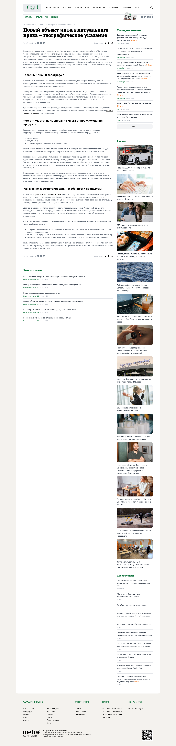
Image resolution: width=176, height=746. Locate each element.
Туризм (50, 714)
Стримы (28, 17)
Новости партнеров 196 (66, 24)
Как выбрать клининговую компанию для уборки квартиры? (49, 309)
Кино (118, 43)
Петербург (67, 7)
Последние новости (129, 30)
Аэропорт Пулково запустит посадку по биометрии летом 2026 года (134, 380)
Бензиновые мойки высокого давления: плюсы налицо (47, 318)
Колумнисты (80, 714)
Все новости (52, 7)
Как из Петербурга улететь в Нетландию (134, 103)
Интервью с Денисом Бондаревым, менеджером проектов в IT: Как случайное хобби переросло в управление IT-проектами (132, 469)
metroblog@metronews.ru (82, 734)
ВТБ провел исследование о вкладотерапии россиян (129, 409)
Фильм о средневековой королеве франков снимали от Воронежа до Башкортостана (132, 38)
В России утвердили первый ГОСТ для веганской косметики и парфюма (133, 437)
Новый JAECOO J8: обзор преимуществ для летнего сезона (133, 169)
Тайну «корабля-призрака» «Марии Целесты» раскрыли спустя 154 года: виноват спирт (133, 288)
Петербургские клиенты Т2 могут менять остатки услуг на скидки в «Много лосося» (134, 256)
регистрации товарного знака (48, 194)
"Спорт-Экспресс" (57, 736)
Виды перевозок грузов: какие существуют (41, 293)
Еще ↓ (136, 7)
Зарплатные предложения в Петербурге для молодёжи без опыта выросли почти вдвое (134, 319)
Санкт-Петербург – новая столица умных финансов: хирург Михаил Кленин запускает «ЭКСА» (133, 583)
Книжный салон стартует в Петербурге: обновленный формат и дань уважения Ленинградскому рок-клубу (134, 76)
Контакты (105, 717)
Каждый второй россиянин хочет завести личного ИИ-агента (135, 197)
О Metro (126, 7)
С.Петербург (121, 68)
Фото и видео (52, 708)
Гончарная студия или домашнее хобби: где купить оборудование (52, 284)
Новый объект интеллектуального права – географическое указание (53, 301)
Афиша (26, 720)
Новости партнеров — (48, 24)
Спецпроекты (42, 17)
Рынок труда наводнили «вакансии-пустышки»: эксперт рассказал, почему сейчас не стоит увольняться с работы (134, 90)
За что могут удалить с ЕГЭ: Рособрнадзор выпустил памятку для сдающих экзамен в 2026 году (133, 564)
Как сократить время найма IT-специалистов (134, 624)
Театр (118, 109)
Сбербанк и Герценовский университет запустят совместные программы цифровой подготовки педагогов (133, 679)
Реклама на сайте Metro (111, 711)
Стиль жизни (121, 57)
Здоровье (51, 711)
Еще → (135, 126)
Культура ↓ (114, 7)
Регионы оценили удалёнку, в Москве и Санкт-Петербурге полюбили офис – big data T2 (134, 502)
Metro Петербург (135, 708)
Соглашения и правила (111, 714)
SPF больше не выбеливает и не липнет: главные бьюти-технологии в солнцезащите (134, 51)
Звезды (54, 17)
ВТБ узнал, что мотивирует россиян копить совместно (132, 226)
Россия (78, 7)
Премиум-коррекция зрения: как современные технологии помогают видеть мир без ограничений (132, 350)
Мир (87, 7)
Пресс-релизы (53, 720)
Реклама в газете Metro (111, 708)
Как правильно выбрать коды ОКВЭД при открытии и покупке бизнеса (54, 276)
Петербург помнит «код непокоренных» (132, 605)
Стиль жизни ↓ (99, 7)
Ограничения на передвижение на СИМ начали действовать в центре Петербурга (134, 533)
